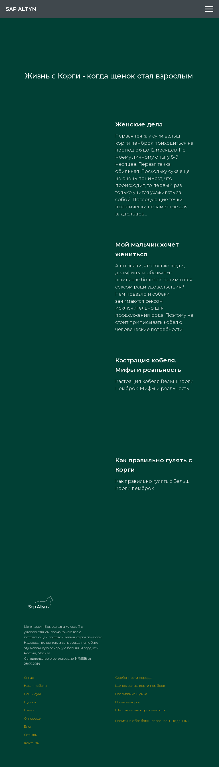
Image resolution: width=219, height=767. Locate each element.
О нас (29, 677)
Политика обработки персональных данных (152, 720)
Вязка (29, 710)
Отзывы (31, 734)
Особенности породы (133, 677)
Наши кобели (35, 685)
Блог (28, 726)
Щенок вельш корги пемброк (140, 685)
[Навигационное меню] (209, 9)
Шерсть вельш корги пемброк (140, 710)
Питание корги (127, 702)
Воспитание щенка (131, 694)
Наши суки (33, 694)
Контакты (32, 743)
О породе (32, 718)
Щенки (30, 702)
